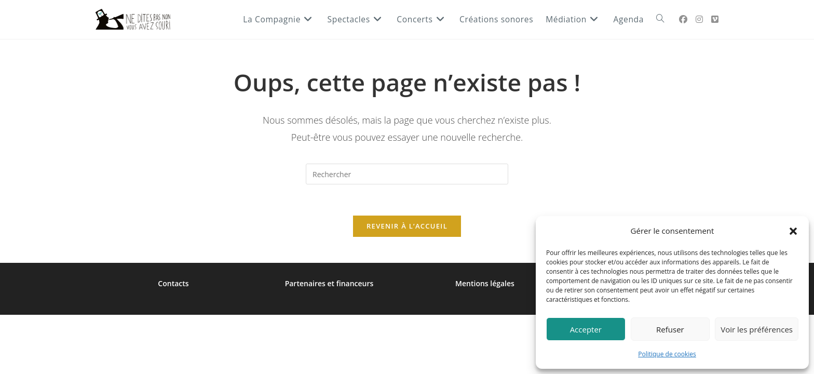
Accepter (586, 329)
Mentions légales (484, 283)
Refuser (670, 329)
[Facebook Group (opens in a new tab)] (683, 19)
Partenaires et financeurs (329, 283)
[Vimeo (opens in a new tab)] (715, 19)
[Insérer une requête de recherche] (407, 174)
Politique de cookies (667, 354)
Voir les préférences (757, 329)
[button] (793, 231)
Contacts (173, 283)
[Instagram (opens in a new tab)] (699, 19)
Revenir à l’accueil (407, 226)
